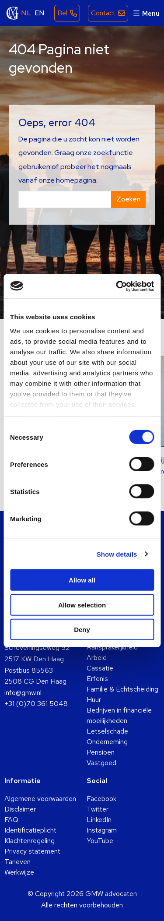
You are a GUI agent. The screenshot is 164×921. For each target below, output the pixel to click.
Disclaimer (20, 809)
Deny (82, 629)
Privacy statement (32, 851)
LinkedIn (99, 819)
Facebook (101, 798)
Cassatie (100, 668)
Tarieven (17, 861)
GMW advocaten (12, 13)
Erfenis (97, 678)
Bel (62, 13)
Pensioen (101, 752)
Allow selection (82, 604)
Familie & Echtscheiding (122, 689)
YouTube (100, 840)
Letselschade (107, 731)
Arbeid (97, 657)
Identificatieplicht (30, 830)
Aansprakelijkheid (112, 647)
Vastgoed (101, 762)
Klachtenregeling (29, 840)
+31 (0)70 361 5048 (36, 703)
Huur (94, 699)
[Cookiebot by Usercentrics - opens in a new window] (117, 286)
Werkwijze (19, 872)
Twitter (97, 809)
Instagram (102, 830)
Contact (103, 13)
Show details (117, 554)
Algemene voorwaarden (40, 798)
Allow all (82, 580)
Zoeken (128, 199)
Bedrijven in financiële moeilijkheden (119, 715)
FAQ (11, 819)
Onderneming (107, 741)
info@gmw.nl (23, 692)
